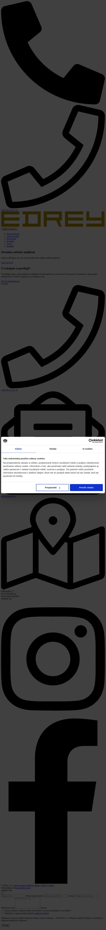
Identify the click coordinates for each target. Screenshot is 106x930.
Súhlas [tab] (18, 449)
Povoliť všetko (86, 487)
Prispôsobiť (52, 487)
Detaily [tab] (53, 449)
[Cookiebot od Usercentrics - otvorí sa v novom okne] (91, 441)
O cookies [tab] (88, 449)
